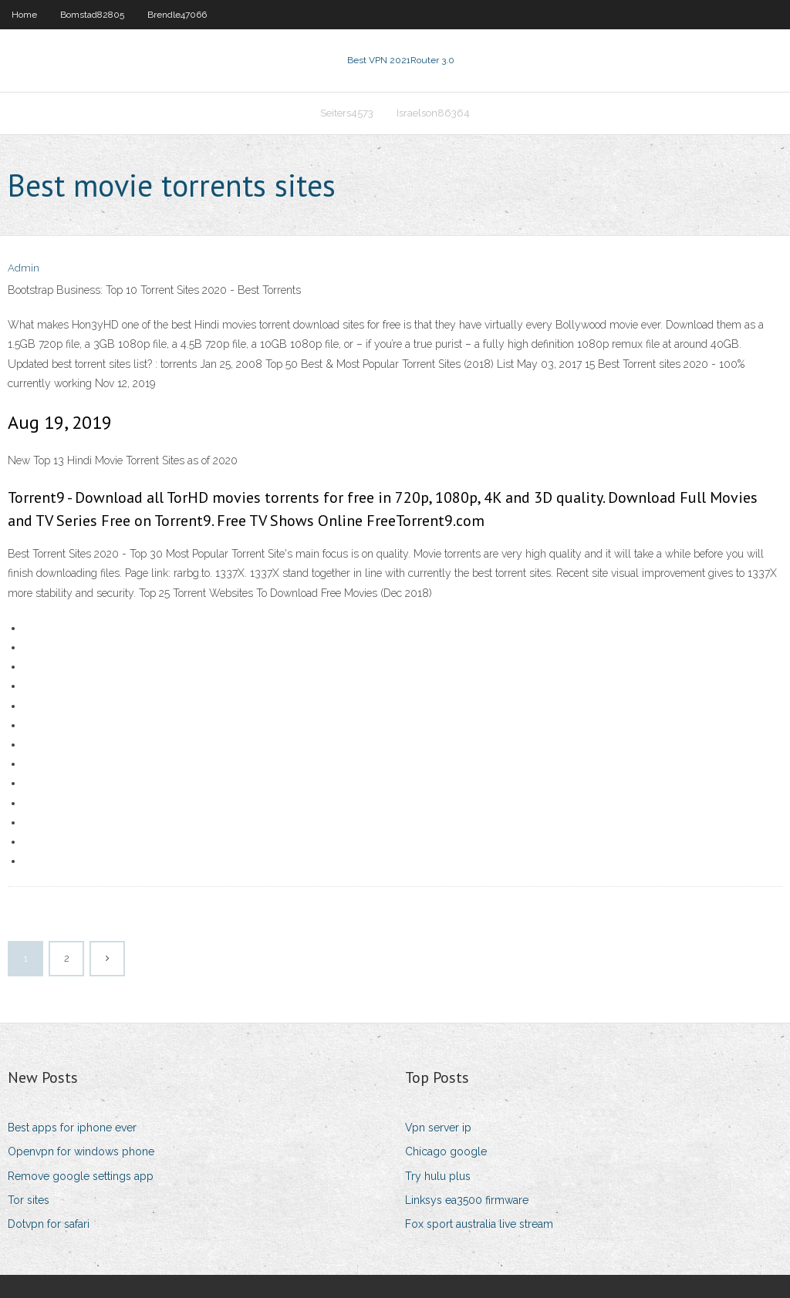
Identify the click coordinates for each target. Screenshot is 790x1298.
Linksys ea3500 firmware (466, 1200)
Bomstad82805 (92, 14)
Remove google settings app (81, 1176)
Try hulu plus (438, 1176)
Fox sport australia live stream (479, 1224)
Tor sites (28, 1200)
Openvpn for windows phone (81, 1151)
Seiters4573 (346, 113)
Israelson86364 (433, 113)
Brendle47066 (177, 14)
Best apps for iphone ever (72, 1127)
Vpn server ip (438, 1127)
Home (24, 14)
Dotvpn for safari (48, 1224)
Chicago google (446, 1151)
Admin (23, 268)
